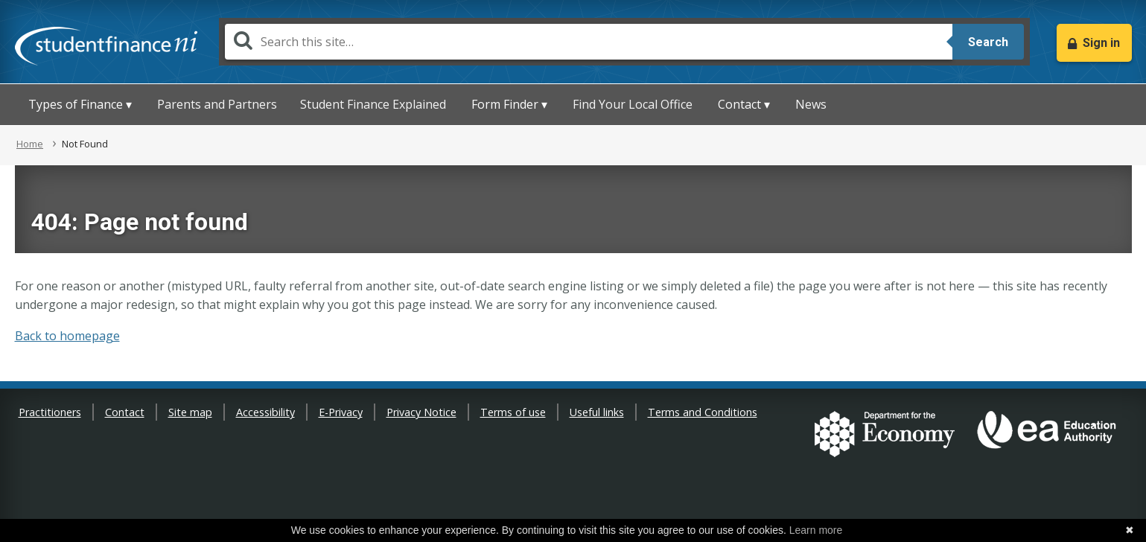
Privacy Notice (421, 412)
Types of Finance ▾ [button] (80, 104)
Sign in (1101, 43)
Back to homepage (67, 336)
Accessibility (265, 412)
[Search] (588, 42)
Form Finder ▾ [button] (509, 104)
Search (988, 42)
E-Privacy (341, 412)
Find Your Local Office (633, 104)
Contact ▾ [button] (744, 104)
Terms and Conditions (702, 412)
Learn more (816, 530)
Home (29, 143)
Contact (124, 412)
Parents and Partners (217, 104)
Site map (190, 412)
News (811, 104)
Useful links (597, 412)
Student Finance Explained (373, 104)
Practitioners (50, 412)
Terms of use (513, 412)
